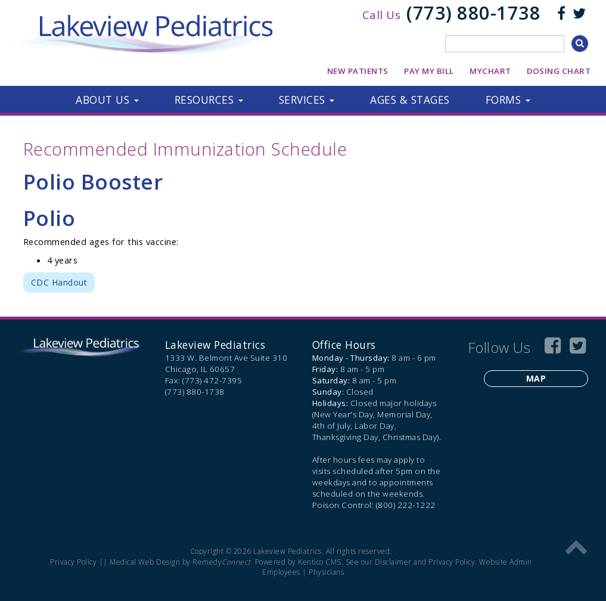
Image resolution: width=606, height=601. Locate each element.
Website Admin (505, 562)
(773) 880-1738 (473, 12)
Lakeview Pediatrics (215, 344)
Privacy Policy (73, 562)
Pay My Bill (429, 71)
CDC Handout (59, 282)
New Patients (358, 71)
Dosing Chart (559, 71)
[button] (107, 99)
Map (536, 378)
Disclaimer (393, 562)
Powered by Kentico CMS (298, 562)
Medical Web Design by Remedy (180, 562)
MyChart (490, 71)
